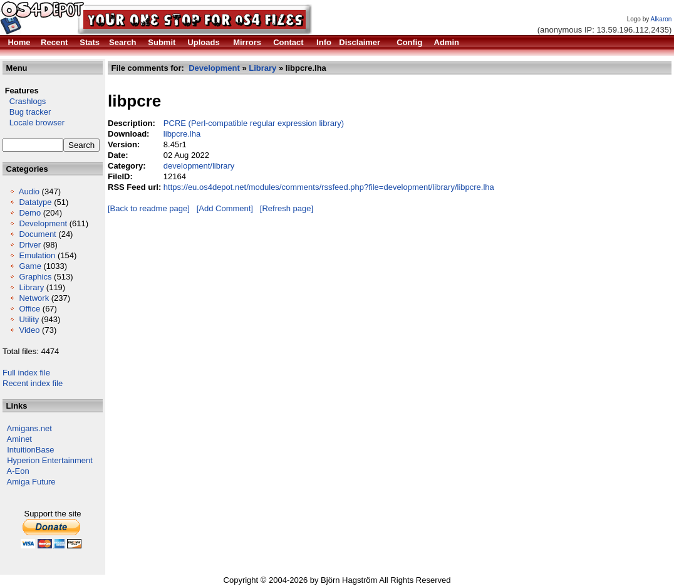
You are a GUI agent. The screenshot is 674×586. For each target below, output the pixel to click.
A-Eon (18, 471)
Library (31, 287)
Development (43, 223)
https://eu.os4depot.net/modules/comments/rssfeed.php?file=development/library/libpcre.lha (328, 187)
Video (29, 330)
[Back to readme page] (149, 208)
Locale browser (34, 122)
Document (37, 234)
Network (34, 298)
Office (29, 308)
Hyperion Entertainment (50, 460)
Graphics (35, 276)
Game (30, 266)
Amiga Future (31, 481)
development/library (198, 165)
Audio (29, 191)
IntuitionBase (30, 449)
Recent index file (33, 383)
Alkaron (660, 19)
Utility (29, 319)
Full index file (26, 372)
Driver (30, 244)
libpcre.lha (181, 134)
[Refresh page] (286, 208)
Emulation (37, 255)
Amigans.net (29, 428)
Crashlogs (24, 101)
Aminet (19, 439)
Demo (30, 212)
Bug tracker (27, 112)
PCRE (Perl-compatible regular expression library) (253, 123)
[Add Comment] (225, 208)
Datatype (35, 202)
